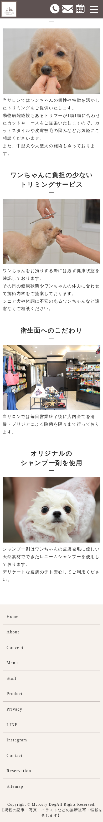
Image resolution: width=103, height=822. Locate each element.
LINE (12, 724)
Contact (15, 755)
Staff (12, 678)
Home (13, 616)
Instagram (17, 740)
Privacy (14, 709)
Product (15, 693)
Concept (15, 647)
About (13, 632)
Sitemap (15, 786)
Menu (12, 663)
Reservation (19, 771)
